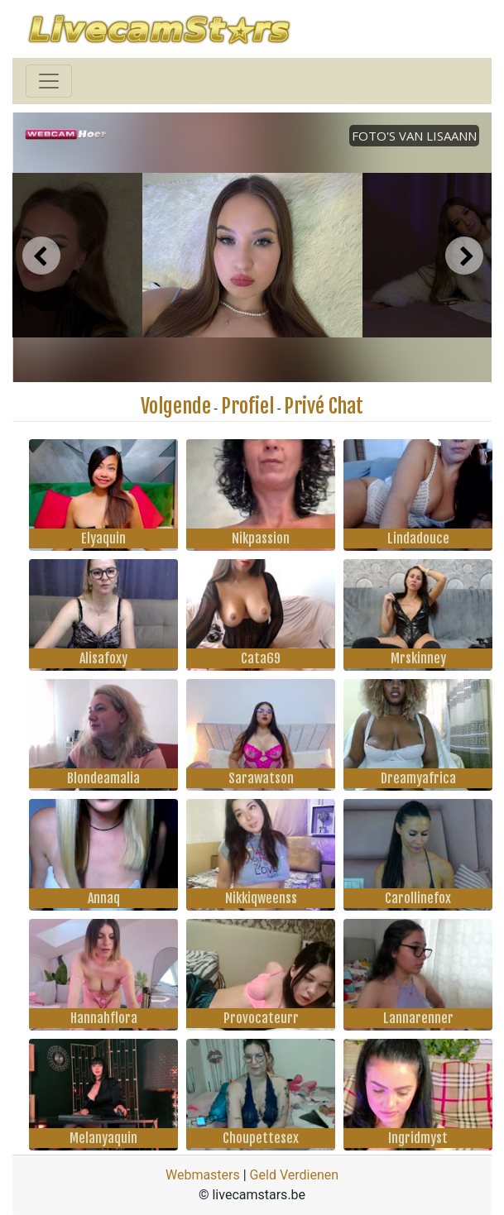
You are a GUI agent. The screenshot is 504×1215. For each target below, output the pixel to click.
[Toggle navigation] (49, 81)
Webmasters (203, 1175)
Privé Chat (323, 406)
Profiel (247, 406)
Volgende (176, 406)
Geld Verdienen (294, 1175)
